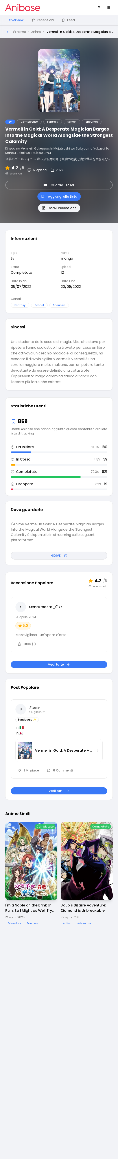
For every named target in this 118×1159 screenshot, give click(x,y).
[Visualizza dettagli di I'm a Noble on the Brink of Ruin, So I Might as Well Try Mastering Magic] (31, 874)
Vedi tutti (59, 791)
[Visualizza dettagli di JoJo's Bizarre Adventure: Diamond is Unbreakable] (87, 874)
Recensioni (42, 20)
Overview (16, 20)
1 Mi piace (28, 770)
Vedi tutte (59, 664)
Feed (68, 20)
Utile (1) (27, 644)
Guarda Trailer (59, 185)
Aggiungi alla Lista (59, 196)
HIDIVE (59, 555)
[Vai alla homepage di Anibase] (22, 7)
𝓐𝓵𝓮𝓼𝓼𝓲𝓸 (34, 707)
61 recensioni (13, 173)
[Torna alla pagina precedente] (7, 31)
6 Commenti (60, 770)
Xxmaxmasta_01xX (46, 606)
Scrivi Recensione (59, 208)
